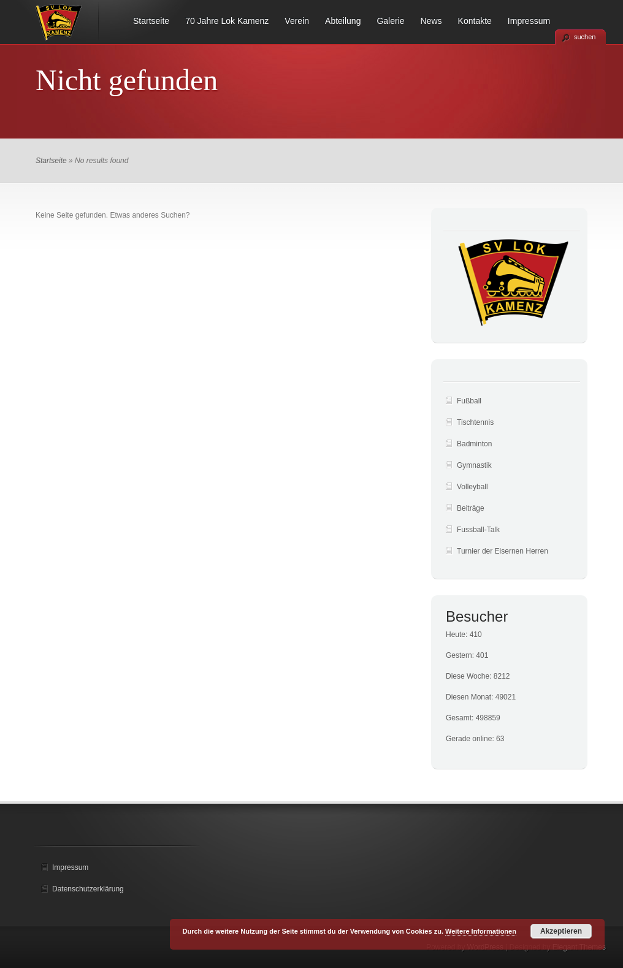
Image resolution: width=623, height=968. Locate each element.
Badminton (474, 444)
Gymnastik (474, 465)
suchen (584, 36)
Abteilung (343, 21)
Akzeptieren (561, 931)
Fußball (469, 401)
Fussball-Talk (478, 529)
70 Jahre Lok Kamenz (227, 21)
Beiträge (470, 508)
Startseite (151, 21)
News (431, 21)
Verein (297, 21)
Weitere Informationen (480, 931)
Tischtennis (475, 422)
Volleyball (472, 486)
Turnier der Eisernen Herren (502, 551)
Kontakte (475, 21)
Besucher (477, 616)
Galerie (390, 21)
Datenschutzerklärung (88, 889)
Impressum (529, 21)
